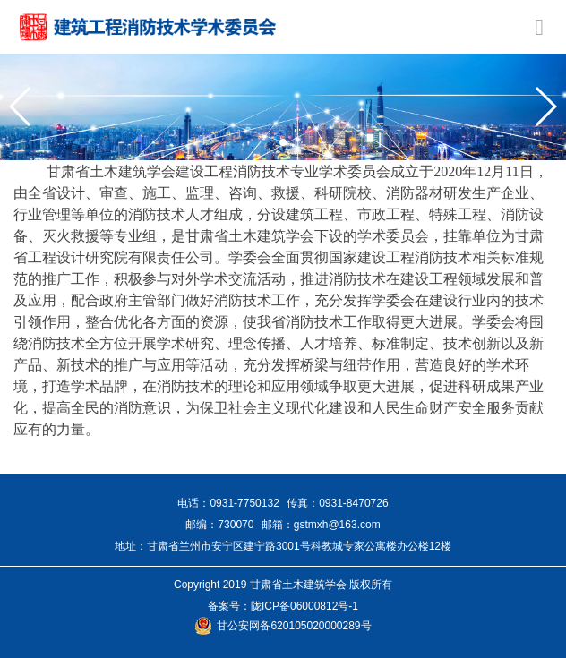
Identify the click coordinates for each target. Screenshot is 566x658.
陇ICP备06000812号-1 (304, 606)
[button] (21, 106)
